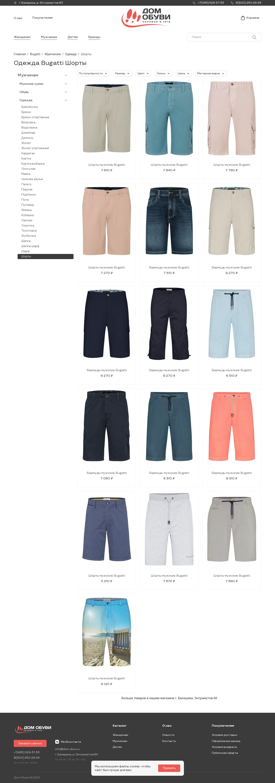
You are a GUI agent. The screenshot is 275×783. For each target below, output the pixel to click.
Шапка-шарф (30, 246)
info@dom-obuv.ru (67, 749)
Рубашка (27, 215)
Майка (25, 174)
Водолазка (29, 127)
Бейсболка (29, 107)
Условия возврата (224, 747)
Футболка (28, 236)
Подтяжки (28, 194)
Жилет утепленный (35, 148)
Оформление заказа (226, 741)
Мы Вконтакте (68, 742)
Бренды (94, 37)
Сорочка (27, 225)
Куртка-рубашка (32, 163)
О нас (18, 18)
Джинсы (27, 138)
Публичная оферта (225, 752)
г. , (38, 3)
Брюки (26, 112)
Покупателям (42, 18)
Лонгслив (28, 168)
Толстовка (29, 230)
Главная (20, 54)
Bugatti (35, 54)
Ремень (26, 210)
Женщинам (22, 37)
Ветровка (28, 122)
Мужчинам (49, 37)
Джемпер (28, 132)
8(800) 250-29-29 (27, 757)
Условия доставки (224, 735)
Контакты (169, 741)
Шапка (26, 241)
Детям (73, 37)
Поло (25, 199)
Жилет (26, 143)
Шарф (25, 251)
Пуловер (27, 205)
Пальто (26, 184)
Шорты (26, 256)
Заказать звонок (30, 743)
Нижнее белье (32, 179)
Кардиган (28, 153)
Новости (168, 735)
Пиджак (27, 189)
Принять (169, 768)
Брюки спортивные (35, 117)
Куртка (26, 158)
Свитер (26, 220)
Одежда (71, 54)
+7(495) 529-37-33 (27, 752)
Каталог (120, 726)
